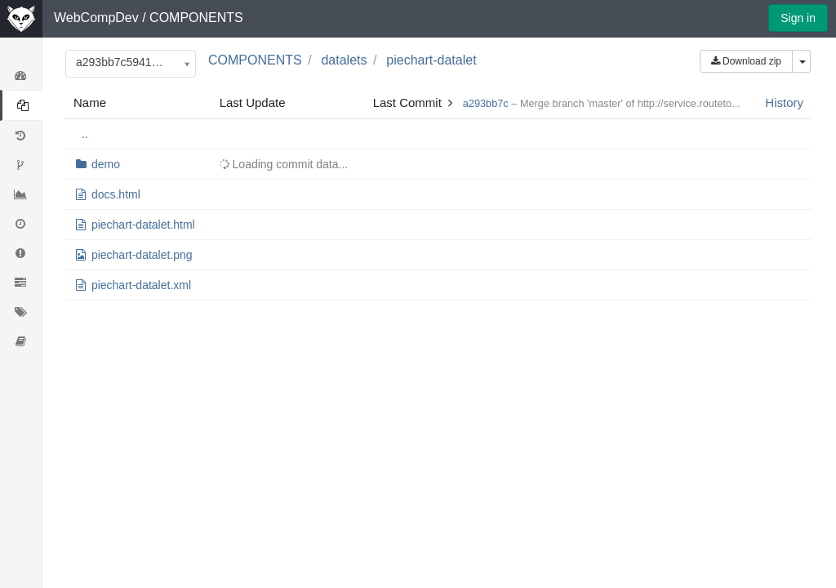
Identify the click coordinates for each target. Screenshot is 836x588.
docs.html (115, 194)
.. (85, 133)
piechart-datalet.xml (141, 285)
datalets (344, 60)
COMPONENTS (196, 17)
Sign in (798, 17)
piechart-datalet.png (142, 254)
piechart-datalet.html (143, 224)
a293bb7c (486, 103)
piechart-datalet (431, 60)
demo (105, 164)
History (784, 102)
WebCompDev (96, 17)
